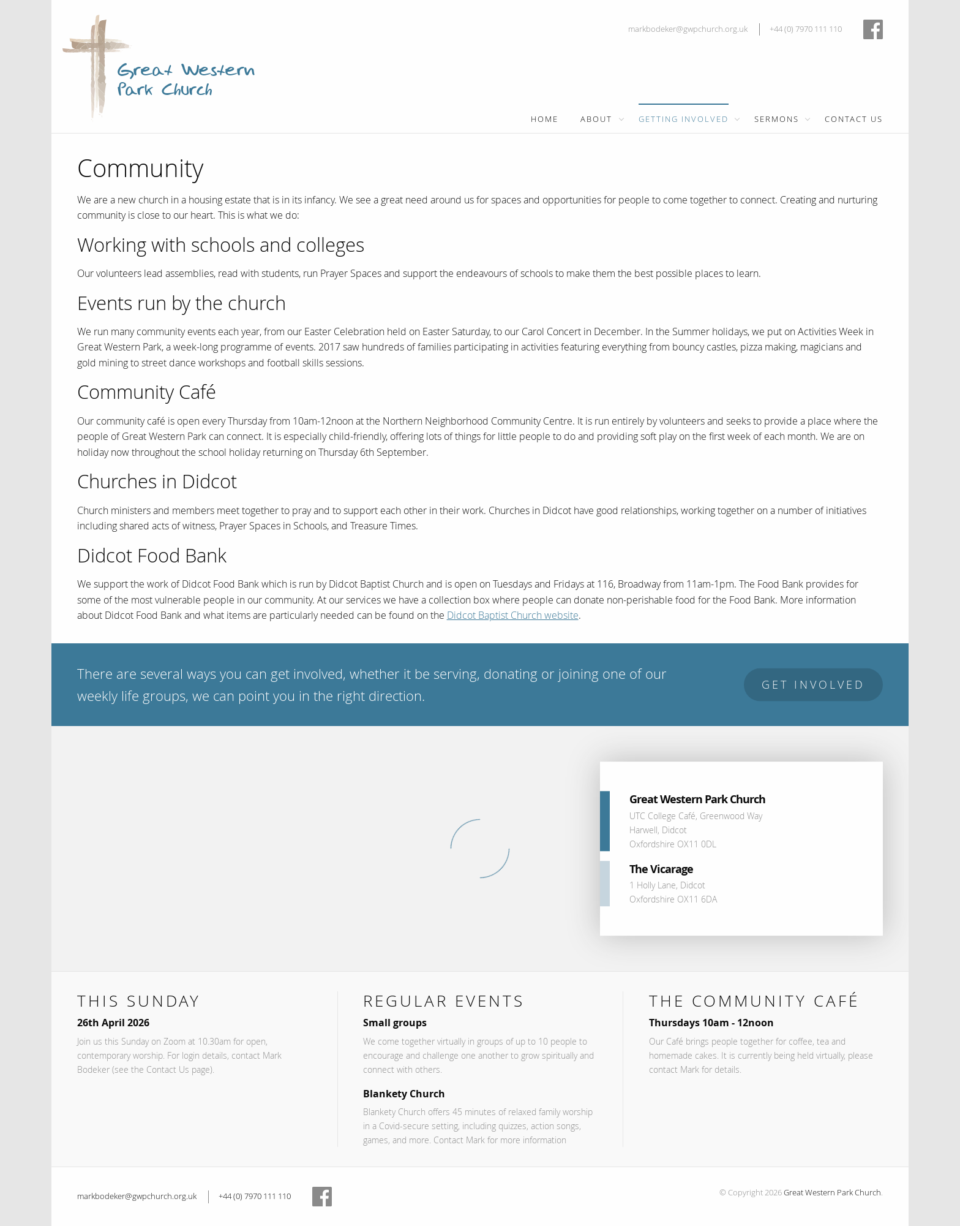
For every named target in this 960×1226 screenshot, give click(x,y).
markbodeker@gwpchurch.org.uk (688, 29)
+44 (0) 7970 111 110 (806, 29)
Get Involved (813, 685)
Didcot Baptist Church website (513, 615)
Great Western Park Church (832, 1192)
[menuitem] (544, 118)
